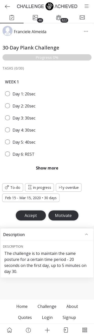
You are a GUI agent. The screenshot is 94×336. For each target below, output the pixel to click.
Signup (69, 317)
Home (22, 306)
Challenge (47, 306)
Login (47, 317)
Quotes (25, 317)
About (72, 306)
